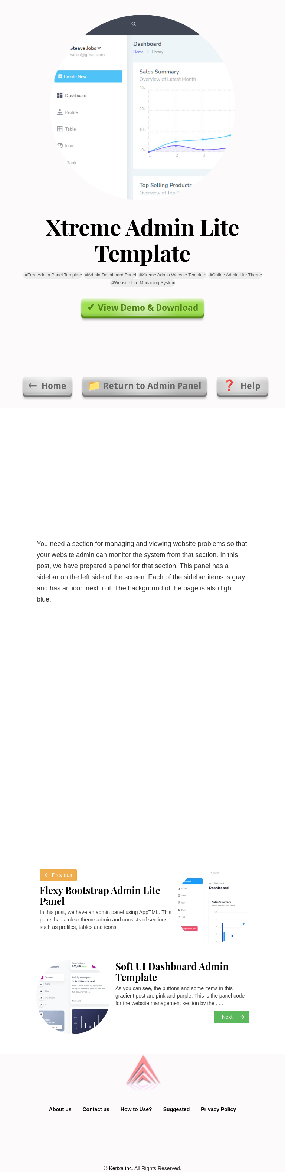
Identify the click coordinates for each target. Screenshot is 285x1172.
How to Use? (136, 1109)
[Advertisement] (142, 471)
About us (60, 1109)
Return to (152, 386)
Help (250, 386)
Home (52, 386)
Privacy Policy (218, 1109)
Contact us (96, 1109)
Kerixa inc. (121, 1168)
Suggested (176, 1109)
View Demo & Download (148, 307)
